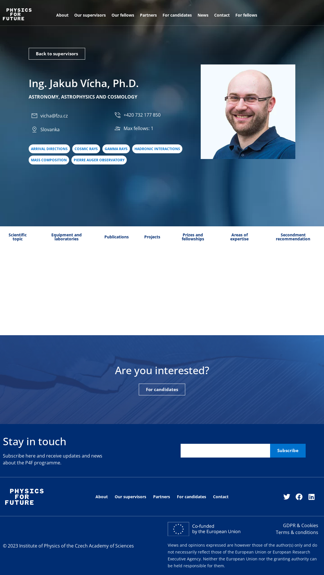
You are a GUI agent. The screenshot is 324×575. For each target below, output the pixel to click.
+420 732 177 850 (142, 115)
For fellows (246, 15)
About (62, 15)
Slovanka (50, 129)
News (203, 15)
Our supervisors (90, 15)
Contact (222, 15)
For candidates (177, 15)
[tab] (18, 237)
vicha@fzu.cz (54, 116)
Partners (148, 15)
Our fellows (123, 15)
